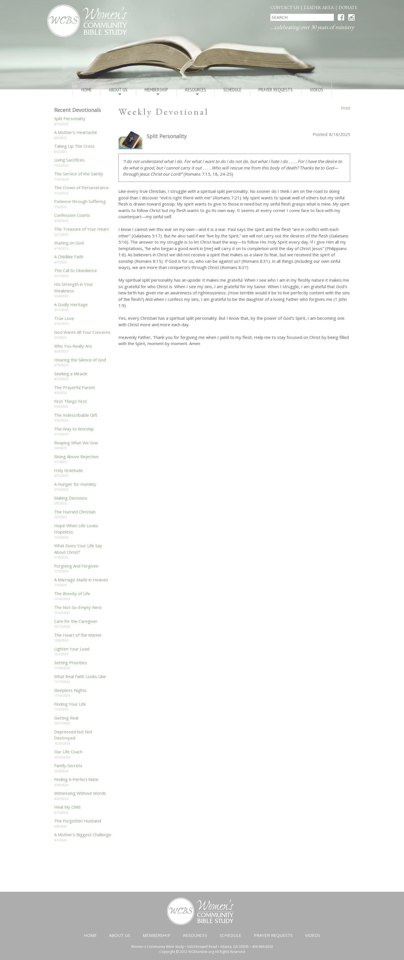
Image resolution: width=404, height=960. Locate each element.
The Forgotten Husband (77, 821)
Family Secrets (68, 765)
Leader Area (319, 7)
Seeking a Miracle (70, 373)
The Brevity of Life (72, 593)
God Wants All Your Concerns (82, 332)
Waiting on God (69, 243)
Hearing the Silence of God (80, 360)
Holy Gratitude (68, 470)
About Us (118, 91)
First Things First (70, 401)
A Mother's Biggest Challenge (82, 834)
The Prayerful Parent (74, 387)
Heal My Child (67, 807)
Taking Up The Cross (74, 146)
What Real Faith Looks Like (80, 676)
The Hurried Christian (75, 512)
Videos (316, 89)
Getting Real (66, 718)
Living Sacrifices (69, 160)
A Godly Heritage (71, 304)
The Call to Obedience (75, 270)
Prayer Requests (276, 89)
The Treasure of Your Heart (81, 229)
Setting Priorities (70, 662)
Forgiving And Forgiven (76, 566)
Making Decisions (70, 498)
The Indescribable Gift (75, 415)
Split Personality (69, 118)
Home (86, 89)
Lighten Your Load (71, 649)
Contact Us (284, 7)
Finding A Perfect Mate (76, 779)
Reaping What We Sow (76, 442)
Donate (348, 7)
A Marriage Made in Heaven (81, 579)
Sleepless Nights (70, 690)
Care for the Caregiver (76, 621)
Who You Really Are (73, 346)
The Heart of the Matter (78, 635)
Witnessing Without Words (80, 793)
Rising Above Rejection (76, 456)
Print (345, 108)
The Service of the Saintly (78, 173)
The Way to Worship (74, 429)
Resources (195, 91)
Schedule (232, 89)
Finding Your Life (70, 704)
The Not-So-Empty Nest (78, 607)
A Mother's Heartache (75, 132)
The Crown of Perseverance (81, 187)
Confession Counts (72, 215)
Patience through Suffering (80, 201)
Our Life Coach (68, 751)
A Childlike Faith (68, 256)
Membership (156, 91)
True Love (64, 318)
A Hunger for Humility (75, 484)
